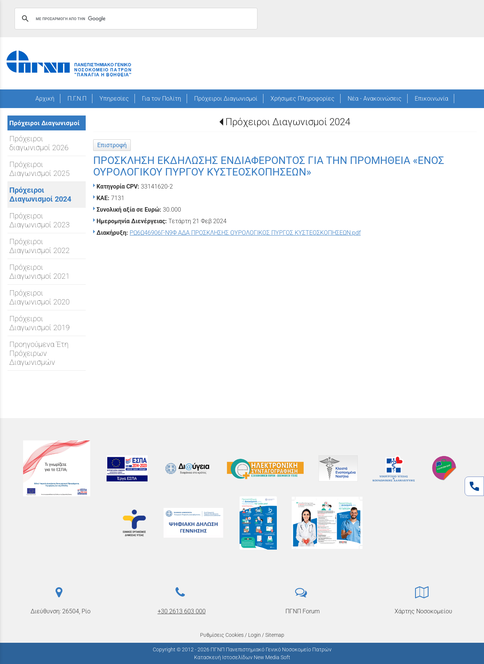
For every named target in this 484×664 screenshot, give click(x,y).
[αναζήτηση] (135, 18)
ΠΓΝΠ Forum (302, 611)
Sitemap (274, 635)
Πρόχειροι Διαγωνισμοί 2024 (287, 121)
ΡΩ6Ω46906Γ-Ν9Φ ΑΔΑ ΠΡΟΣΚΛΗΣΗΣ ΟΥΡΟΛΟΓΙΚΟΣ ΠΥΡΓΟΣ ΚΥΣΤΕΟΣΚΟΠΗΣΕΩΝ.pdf (245, 232)
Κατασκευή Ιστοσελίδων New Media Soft (242, 657)
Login (254, 635)
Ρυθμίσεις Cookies (222, 635)
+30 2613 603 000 (182, 611)
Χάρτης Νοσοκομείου (423, 611)
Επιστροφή (112, 145)
